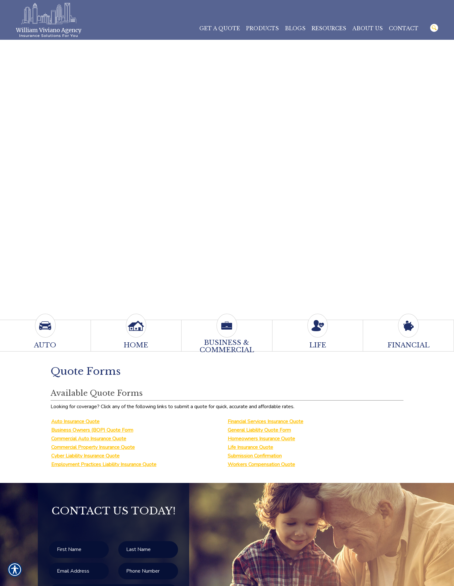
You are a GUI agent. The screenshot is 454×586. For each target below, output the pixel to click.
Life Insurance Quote (250, 447)
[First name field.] (79, 549)
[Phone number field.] (148, 571)
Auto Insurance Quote (75, 421)
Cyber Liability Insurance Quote (85, 455)
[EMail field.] (79, 571)
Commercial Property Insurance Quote (93, 447)
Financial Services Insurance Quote (265, 421)
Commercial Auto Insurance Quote (88, 438)
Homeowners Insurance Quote (261, 438)
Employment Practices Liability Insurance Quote (103, 464)
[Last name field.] (148, 549)
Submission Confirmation (255, 455)
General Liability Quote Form (259, 430)
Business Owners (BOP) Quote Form (92, 430)
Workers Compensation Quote (261, 464)
